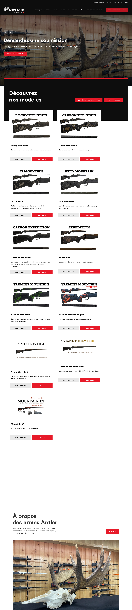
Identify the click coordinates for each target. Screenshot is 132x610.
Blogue (109, 2)
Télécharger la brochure (88, 101)
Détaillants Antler (98, 2)
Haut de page (121, 602)
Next (11, 32)
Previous (6, 32)
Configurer (35, 153)
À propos (47, 10)
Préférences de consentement (66, 589)
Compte (74, 10)
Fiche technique (19, 153)
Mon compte (118, 2)
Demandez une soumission (117, 10)
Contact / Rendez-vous (61, 10)
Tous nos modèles (113, 100)
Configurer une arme (94, 10)
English (126, 2)
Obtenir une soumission (15, 54)
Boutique (38, 10)
